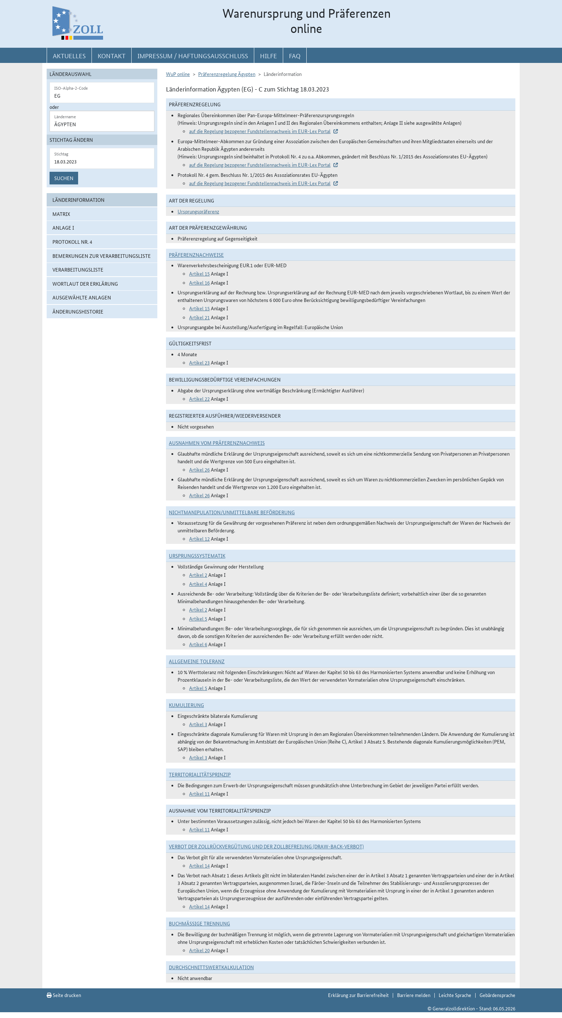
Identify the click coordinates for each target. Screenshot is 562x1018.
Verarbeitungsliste (77, 269)
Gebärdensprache (497, 994)
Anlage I (63, 227)
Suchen (63, 178)
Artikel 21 (199, 317)
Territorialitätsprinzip (200, 774)
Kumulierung (186, 704)
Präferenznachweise (196, 254)
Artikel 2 (198, 574)
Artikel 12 (199, 538)
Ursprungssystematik (197, 555)
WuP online (178, 73)
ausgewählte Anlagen (81, 297)
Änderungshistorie (77, 311)
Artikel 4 (198, 583)
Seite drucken (64, 994)
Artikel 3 (198, 724)
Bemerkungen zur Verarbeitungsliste (101, 255)
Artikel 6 (198, 644)
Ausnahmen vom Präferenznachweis (217, 442)
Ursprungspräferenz (198, 211)
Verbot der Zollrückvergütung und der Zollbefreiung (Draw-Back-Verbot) (266, 846)
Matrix (61, 213)
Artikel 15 (199, 273)
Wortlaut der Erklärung (85, 283)
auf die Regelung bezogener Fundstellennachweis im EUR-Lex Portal (260, 131)
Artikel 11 (199, 793)
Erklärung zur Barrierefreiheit (358, 994)
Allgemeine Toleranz (197, 661)
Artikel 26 (199, 469)
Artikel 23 (199, 362)
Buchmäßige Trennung (199, 923)
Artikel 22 (199, 398)
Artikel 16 (199, 282)
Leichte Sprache (455, 994)
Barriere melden (413, 994)
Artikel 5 (198, 618)
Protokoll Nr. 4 (72, 241)
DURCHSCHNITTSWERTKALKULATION (211, 967)
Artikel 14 (199, 865)
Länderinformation (78, 199)
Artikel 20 (199, 950)
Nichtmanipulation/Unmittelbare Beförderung (232, 512)
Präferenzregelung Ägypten (226, 73)
